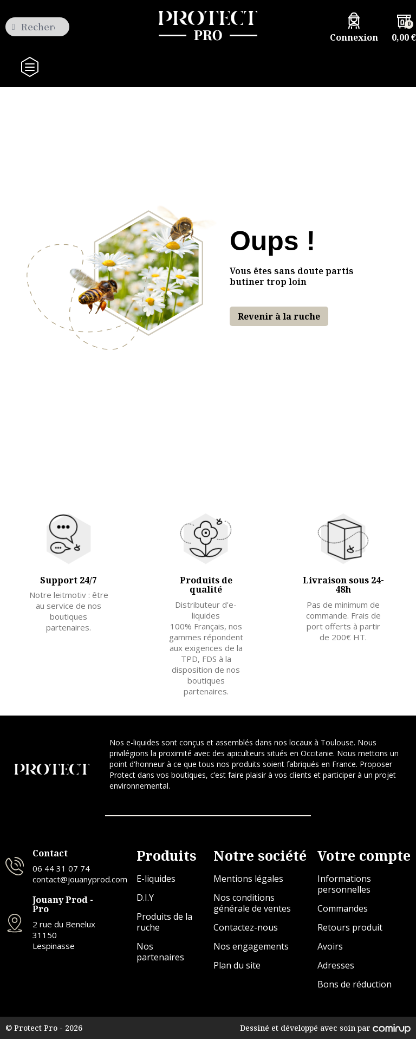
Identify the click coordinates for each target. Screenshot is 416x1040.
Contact (50, 854)
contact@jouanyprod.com (79, 880)
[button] (279, 316)
